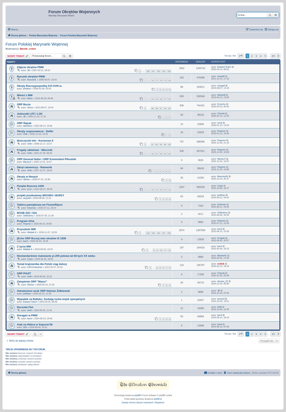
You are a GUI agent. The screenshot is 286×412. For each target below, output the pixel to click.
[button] (241, 56)
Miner (30, 98)
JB (28, 70)
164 (147, 233)
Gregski (221, 238)
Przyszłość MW (26, 229)
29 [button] (273, 56)
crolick (32, 49)
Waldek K (32, 232)
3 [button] (256, 56)
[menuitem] (271, 29)
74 (161, 189)
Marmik (24, 49)
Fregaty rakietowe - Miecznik (34, 149)
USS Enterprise (34, 267)
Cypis (220, 186)
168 (168, 233)
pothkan (27, 88)
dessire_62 (222, 281)
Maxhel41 (222, 255)
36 (161, 99)
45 (169, 144)
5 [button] (265, 56)
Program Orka (25, 221)
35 (157, 99)
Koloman (31, 208)
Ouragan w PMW (27, 315)
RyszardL (31, 79)
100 (147, 71)
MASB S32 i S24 (27, 212)
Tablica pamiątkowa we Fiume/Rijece (40, 204)
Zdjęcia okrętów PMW (30, 67)
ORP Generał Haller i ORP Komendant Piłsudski (46, 159)
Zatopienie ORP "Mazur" (32, 281)
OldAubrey (28, 215)
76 (169, 189)
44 (165, 144)
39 (165, 153)
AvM (29, 276)
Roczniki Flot (25, 307)
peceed (220, 299)
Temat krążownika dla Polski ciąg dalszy (42, 264)
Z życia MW (24, 246)
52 (165, 108)
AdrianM (221, 95)
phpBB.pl (158, 399)
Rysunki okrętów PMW (31, 76)
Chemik (221, 113)
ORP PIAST (24, 273)
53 (169, 108)
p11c (29, 189)
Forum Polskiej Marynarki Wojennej (37, 44)
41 (152, 144)
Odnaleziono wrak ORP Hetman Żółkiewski (43, 290)
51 (161, 108)
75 (165, 189)
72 (152, 189)
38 (169, 99)
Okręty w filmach (27, 176)
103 (163, 71)
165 (153, 233)
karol (219, 229)
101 (153, 71)
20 (169, 80)
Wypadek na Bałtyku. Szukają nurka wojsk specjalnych (51, 299)
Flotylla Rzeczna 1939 (30, 186)
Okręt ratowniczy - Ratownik (34, 167)
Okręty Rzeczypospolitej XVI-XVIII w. (39, 85)
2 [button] (251, 56)
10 (161, 250)
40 (169, 153)
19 (165, 80)
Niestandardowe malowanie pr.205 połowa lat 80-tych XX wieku (56, 255)
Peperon (221, 131)
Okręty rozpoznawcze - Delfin (35, 131)
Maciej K (27, 162)
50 (157, 108)
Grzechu (221, 104)
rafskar (26, 179)
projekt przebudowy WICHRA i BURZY (40, 195)
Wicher (30, 284)
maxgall (221, 85)
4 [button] (260, 56)
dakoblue (27, 126)
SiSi (25, 327)
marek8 (221, 76)
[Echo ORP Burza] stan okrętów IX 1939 (41, 238)
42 (157, 144)
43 (161, 144)
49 (152, 108)
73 (157, 189)
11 (165, 250)
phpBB (137, 395)
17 (157, 80)
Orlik (25, 134)
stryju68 (27, 198)
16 (152, 80)
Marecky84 (222, 176)
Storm (30, 107)
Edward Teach (224, 67)
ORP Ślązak (24, 123)
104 (168, 71)
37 (165, 99)
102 (158, 71)
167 (163, 233)
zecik (219, 123)
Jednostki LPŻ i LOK (30, 113)
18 (161, 80)
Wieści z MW (25, 95)
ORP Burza (24, 104)
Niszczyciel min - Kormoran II (35, 140)
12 (169, 250)
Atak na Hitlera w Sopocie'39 (34, 324)
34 (152, 99)
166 (158, 233)
